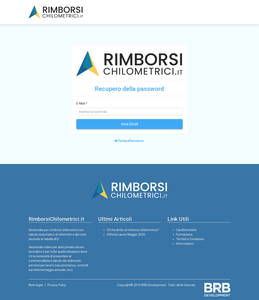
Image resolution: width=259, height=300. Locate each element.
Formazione (184, 234)
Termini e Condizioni (190, 239)
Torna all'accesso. (129, 141)
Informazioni (185, 243)
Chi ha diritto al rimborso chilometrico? (133, 230)
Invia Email (129, 124)
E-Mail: (81, 103)
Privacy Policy (57, 285)
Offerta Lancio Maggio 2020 (126, 234)
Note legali (36, 285)
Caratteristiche (186, 230)
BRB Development (153, 285)
